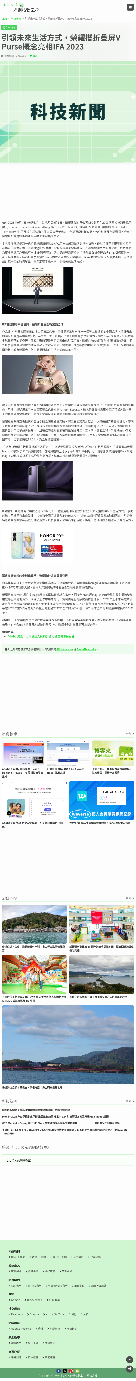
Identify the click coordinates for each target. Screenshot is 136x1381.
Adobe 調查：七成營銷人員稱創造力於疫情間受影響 (41, 636)
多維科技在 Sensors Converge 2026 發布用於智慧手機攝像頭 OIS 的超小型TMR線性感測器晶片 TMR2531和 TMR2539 (64, 1131)
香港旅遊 (16, 1357)
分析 (85, 1314)
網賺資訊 (55, 1328)
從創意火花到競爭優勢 (106, 1123)
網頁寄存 (79, 1285)
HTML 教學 (34, 1285)
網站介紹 (92, 1375)
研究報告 (79, 1257)
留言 (35, 55)
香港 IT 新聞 (39, 1257)
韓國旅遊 (50, 1357)
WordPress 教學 (57, 1285)
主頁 (4, 18)
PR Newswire (64, 649)
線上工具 (33, 1343)
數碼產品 (14, 1266)
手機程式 (50, 1343)
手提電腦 (50, 1271)
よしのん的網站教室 (19, 1160)
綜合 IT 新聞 (9, 27)
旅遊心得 (14, 1351)
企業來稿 (96, 1257)
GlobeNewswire (86, 649)
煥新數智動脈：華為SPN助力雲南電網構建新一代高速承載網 (36, 1110)
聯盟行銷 (72, 1328)
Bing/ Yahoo (34, 1300)
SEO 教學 (54, 1300)
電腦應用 (16, 1343)
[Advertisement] (68, 192)
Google (15, 1300)
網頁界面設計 (98, 1285)
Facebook (17, 1314)
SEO (11, 1294)
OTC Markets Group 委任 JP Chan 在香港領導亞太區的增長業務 (39, 1123)
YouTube (59, 1314)
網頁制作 (14, 1280)
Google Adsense (21, 1328)
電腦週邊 (16, 1271)
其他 (74, 1314)
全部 (128, 734)
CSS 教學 (16, 1285)
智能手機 (33, 1271)
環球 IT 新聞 (18, 1257)
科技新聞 (16, 18)
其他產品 (67, 1271)
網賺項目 (14, 1323)
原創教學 (14, 1337)
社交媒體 (14, 1309)
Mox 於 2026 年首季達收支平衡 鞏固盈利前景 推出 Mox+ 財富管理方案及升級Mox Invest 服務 (55, 1116)
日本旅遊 (33, 1357)
